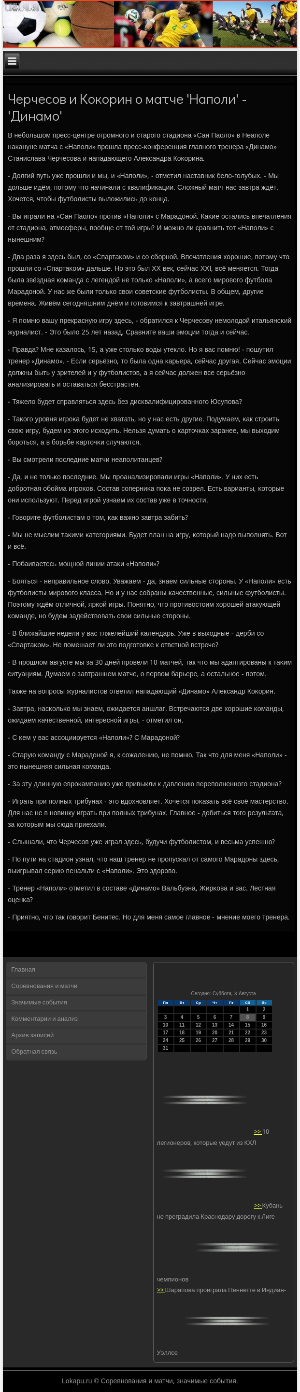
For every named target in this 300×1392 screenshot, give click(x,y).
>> (258, 1132)
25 (182, 1040)
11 (182, 1025)
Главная (23, 969)
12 (198, 1025)
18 (182, 1032)
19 (198, 1032)
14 (231, 1025)
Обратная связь (34, 1052)
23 (264, 1032)
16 (264, 1025)
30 (264, 1040)
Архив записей (32, 1035)
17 (165, 1032)
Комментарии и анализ (44, 1019)
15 (247, 1025)
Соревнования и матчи (44, 986)
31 (165, 1048)
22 (247, 1032)
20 (214, 1032)
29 (247, 1040)
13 (214, 1025)
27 (214, 1040)
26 (198, 1040)
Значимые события (39, 1002)
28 (231, 1040)
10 (165, 1025)
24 (165, 1040)
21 (231, 1032)
